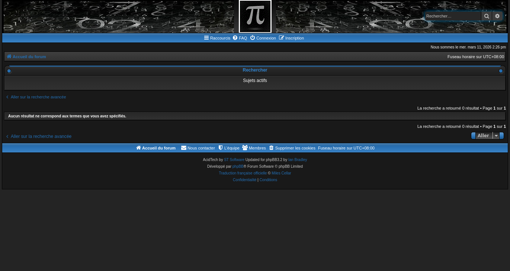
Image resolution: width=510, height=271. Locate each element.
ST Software (234, 160)
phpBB (238, 166)
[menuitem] (239, 38)
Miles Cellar (281, 173)
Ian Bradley (297, 160)
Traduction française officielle (243, 173)
